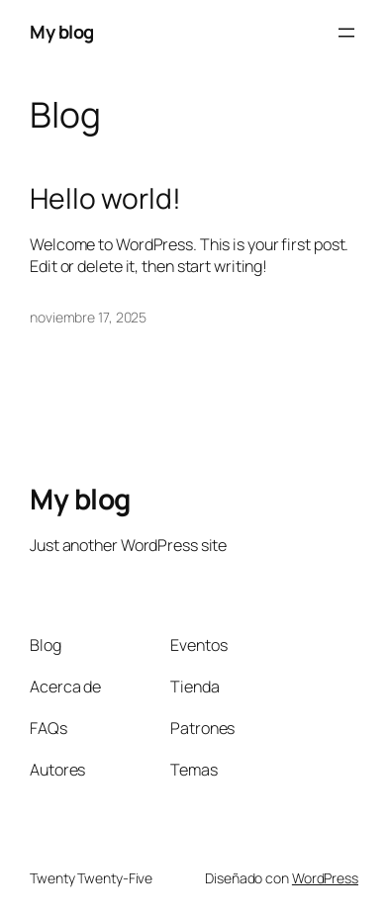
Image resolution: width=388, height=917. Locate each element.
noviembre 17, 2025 (88, 317)
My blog (62, 32)
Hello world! (105, 199)
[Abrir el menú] (346, 33)
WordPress (325, 878)
